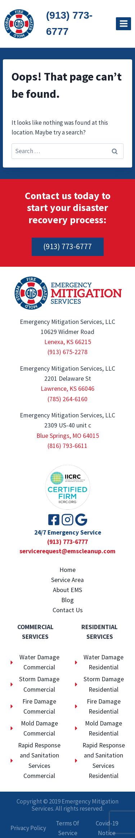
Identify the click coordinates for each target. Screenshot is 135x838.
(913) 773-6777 (69, 23)
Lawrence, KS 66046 (67, 389)
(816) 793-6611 (67, 446)
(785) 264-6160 (67, 399)
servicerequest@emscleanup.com (67, 551)
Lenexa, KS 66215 (67, 342)
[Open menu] (123, 24)
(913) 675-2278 (67, 352)
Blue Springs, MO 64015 (67, 436)
